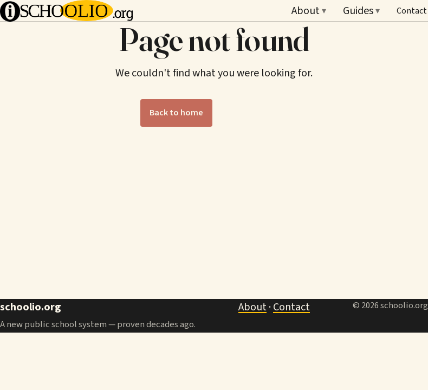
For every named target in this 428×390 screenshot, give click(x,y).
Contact (412, 11)
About (308, 10)
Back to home (176, 113)
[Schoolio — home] (66, 11)
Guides (361, 10)
